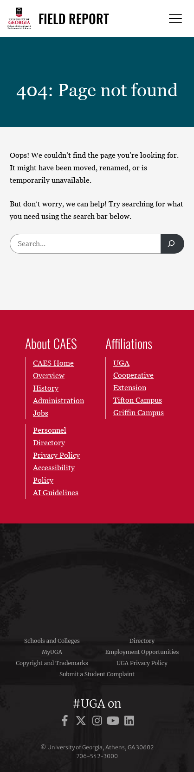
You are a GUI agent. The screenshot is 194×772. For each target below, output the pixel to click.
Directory (142, 640)
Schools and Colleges (52, 640)
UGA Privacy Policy (142, 663)
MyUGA (52, 651)
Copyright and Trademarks (52, 663)
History (45, 387)
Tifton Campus (137, 400)
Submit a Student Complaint (97, 674)
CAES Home (53, 363)
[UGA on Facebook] (66, 722)
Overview (49, 375)
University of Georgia (97, 574)
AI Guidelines (55, 492)
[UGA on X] (82, 722)
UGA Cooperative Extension (133, 375)
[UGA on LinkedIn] (129, 722)
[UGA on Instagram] (99, 722)
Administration (58, 400)
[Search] (172, 244)
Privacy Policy (56, 455)
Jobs (40, 412)
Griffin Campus (138, 412)
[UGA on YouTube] (114, 722)
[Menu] (175, 19)
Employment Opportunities (142, 651)
